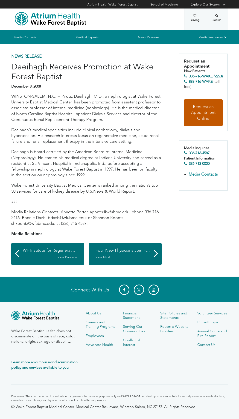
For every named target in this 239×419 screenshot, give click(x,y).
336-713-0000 (199, 163)
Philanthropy (207, 322)
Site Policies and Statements (173, 315)
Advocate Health (99, 344)
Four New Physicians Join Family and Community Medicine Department (128, 253)
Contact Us (206, 344)
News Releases (148, 37)
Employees (95, 335)
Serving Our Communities (134, 328)
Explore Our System (205, 4)
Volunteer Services (212, 313)
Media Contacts (25, 37)
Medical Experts (87, 37)
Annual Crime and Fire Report (212, 333)
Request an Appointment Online (203, 112)
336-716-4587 (199, 153)
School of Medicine (164, 4)
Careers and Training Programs (100, 324)
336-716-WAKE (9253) (206, 76)
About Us (93, 313)
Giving (195, 18)
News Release (26, 56)
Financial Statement (131, 315)
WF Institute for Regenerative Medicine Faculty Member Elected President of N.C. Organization (53, 253)
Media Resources (210, 37)
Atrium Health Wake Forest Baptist (112, 4)
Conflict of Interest (131, 342)
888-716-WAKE (201, 81)
